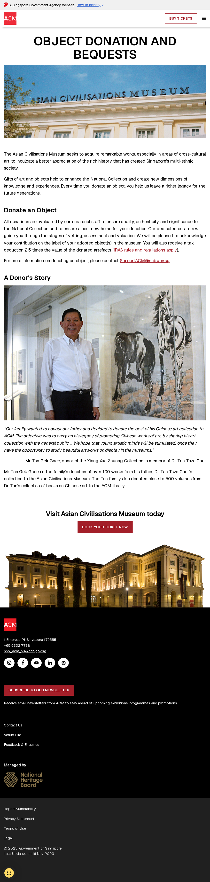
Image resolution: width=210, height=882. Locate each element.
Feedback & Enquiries (21, 744)
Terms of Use (15, 828)
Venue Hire (12, 734)
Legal (8, 838)
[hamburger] (204, 18)
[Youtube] (36, 663)
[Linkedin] (50, 663)
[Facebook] (23, 663)
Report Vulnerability (20, 808)
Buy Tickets (180, 18)
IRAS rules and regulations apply (145, 250)
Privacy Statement (19, 818)
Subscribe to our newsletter (38, 690)
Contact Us (13, 725)
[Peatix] (63, 663)
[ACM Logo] (10, 621)
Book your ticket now (105, 527)
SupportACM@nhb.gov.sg (145, 260)
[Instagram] (9, 663)
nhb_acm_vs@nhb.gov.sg (25, 651)
